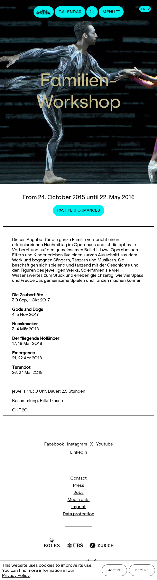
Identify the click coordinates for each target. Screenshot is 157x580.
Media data (78, 499)
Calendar (70, 11)
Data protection (78, 513)
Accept (114, 570)
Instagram (77, 444)
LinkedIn (78, 452)
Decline (142, 570)
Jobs (79, 492)
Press (78, 485)
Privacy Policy (16, 575)
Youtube (104, 444)
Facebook (54, 444)
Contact (78, 478)
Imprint (78, 506)
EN (145, 9)
